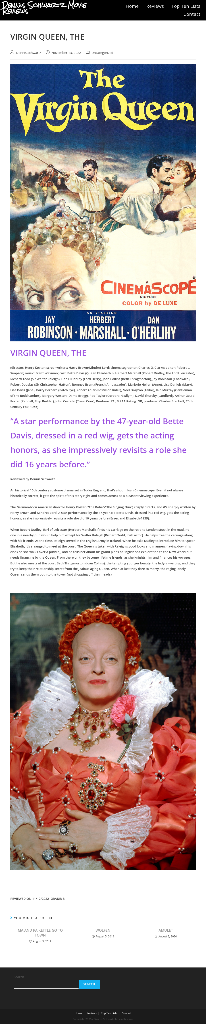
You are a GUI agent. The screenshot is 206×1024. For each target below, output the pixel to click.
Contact (191, 14)
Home (132, 6)
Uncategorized (102, 53)
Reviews (155, 6)
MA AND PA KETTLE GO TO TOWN (40, 933)
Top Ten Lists (185, 6)
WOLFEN (103, 930)
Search (19, 977)
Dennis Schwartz (28, 53)
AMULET (166, 930)
